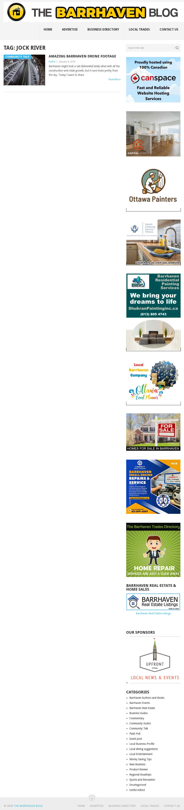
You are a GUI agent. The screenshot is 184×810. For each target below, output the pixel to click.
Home (48, 29)
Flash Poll (134, 733)
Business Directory (103, 29)
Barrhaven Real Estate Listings (153, 613)
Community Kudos (140, 723)
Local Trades (139, 29)
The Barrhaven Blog (28, 805)
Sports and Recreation (142, 779)
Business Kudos (138, 713)
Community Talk (138, 728)
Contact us (169, 29)
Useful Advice (137, 789)
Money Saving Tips (140, 759)
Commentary (136, 718)
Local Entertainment (140, 754)
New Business (137, 764)
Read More (115, 79)
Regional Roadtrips (140, 774)
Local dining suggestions (143, 748)
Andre (52, 61)
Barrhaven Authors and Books (146, 697)
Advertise (70, 29)
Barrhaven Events (139, 702)
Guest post (135, 738)
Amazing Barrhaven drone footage (82, 56)
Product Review (138, 769)
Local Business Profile (141, 743)
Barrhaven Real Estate (142, 708)
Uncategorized (137, 784)
